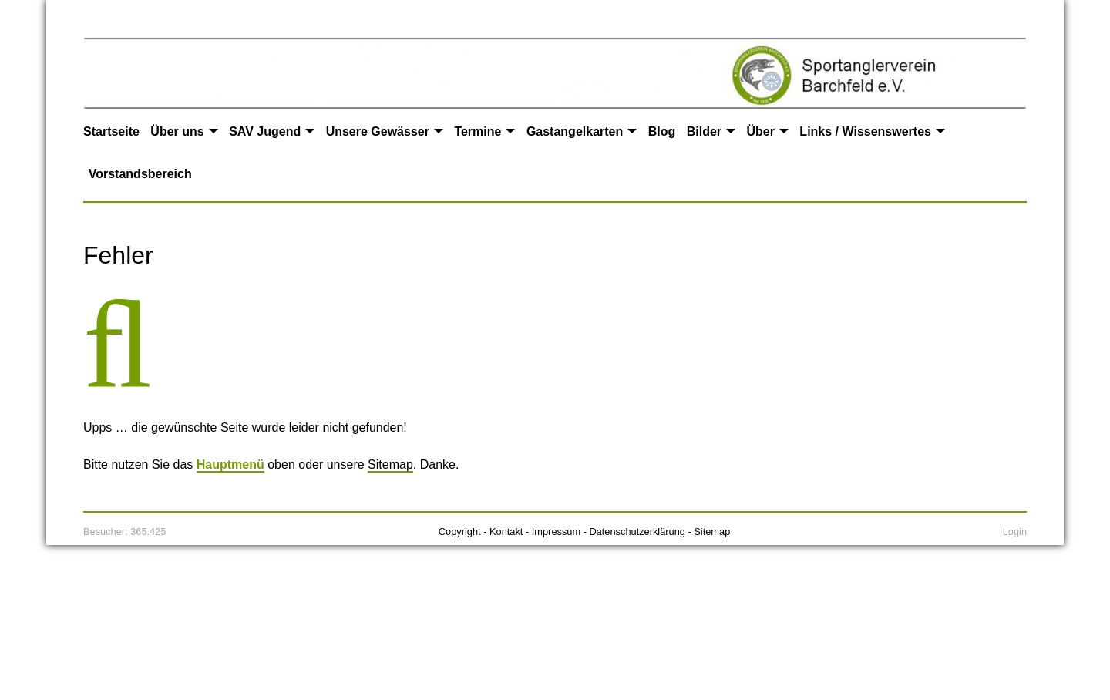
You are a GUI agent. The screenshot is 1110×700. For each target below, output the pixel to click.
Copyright (460, 531)
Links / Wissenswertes (865, 131)
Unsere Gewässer (377, 131)
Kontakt (506, 531)
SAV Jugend (265, 131)
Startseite (111, 131)
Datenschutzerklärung (636, 531)
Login (1015, 531)
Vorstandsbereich (140, 173)
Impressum (556, 531)
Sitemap (390, 464)
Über (760, 131)
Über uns (177, 131)
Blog (662, 131)
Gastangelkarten (574, 131)
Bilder (704, 131)
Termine (477, 131)
